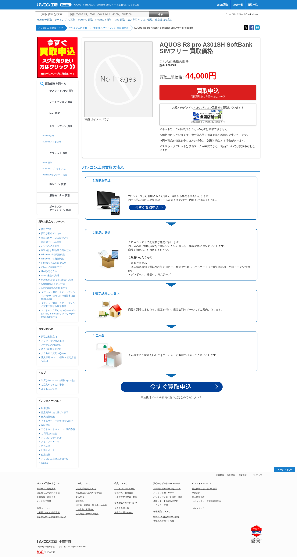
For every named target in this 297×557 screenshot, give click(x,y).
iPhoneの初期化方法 (51, 267)
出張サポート (48, 450)
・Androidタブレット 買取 (53, 168)
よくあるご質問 (49, 388)
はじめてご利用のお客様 (48, 493)
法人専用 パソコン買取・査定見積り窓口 (150, 19)
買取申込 (252, 4)
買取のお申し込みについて (54, 237)
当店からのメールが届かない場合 (58, 380)
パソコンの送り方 (50, 246)
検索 (159, 14)
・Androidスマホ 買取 (51, 142)
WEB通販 (222, 4)
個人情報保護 (48, 416)
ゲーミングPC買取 (65, 19)
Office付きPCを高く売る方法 (56, 250)
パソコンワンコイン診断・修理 (167, 497)
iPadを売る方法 (49, 271)
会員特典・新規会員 (46, 497)
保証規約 (45, 425)
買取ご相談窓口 (49, 336)
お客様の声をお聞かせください (51, 516)
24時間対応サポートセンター (167, 488)
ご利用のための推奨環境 (48, 512)
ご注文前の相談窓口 (51, 345)
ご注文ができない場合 (52, 384)
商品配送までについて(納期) (89, 493)
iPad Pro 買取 (85, 19)
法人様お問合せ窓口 (51, 349)
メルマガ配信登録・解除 (125, 497)
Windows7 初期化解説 (52, 258)
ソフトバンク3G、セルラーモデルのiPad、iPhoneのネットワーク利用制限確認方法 (58, 313)
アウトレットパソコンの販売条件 (58, 429)
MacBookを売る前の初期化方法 (57, 279)
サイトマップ (256, 475)
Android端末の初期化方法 (54, 288)
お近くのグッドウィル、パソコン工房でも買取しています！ (207, 114)
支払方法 (80, 497)
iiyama (44, 463)
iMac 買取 (119, 19)
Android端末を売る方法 (53, 284)
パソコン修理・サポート (164, 493)
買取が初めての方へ (51, 233)
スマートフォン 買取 (60, 126)
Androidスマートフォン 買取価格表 (110, 28)
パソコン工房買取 (78, 28)
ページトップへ (285, 469)
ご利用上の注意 (49, 433)
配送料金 (80, 501)
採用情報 (231, 475)
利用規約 (45, 408)
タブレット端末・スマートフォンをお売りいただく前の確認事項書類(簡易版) (58, 295)
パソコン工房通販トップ (50, 28)
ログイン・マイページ (124, 488)
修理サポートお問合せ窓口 (165, 501)
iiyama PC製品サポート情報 (166, 516)
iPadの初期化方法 (50, 275)
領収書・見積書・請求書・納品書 (91, 505)
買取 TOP (46, 229)
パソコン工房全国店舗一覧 (54, 458)
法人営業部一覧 (121, 508)
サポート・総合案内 (46, 488)
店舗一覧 (238, 4)
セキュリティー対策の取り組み (57, 421)
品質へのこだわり (45, 508)
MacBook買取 (44, 19)
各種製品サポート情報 (163, 521)
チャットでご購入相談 (52, 340)
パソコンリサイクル (51, 437)
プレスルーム (198, 508)
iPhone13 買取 (103, 19)
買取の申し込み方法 (51, 242)
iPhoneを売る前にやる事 (53, 263)
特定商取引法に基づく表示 (54, 412)
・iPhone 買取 (47, 135)
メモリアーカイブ (50, 442)
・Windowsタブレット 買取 (54, 175)
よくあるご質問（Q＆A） (54, 353)
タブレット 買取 (58, 153)
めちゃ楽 (45, 446)
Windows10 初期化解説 (53, 254)
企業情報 (45, 454)
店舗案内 (220, 475)
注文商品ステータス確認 (87, 513)
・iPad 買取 (46, 162)
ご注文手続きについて (86, 488)
